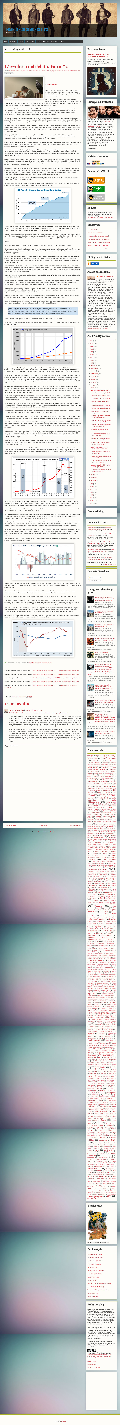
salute (89, 1124)
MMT (89, 1054)
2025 (91, 343)
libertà (96, 1006)
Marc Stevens (90, 1021)
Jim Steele (111, 962)
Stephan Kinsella (111, 1143)
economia (44, 71)
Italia (97, 942)
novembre (94, 368)
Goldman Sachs (104, 912)
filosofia (92, 885)
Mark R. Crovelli (94, 1026)
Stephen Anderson (104, 1145)
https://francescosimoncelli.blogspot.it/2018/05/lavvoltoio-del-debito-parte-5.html (56, 681)
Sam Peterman (99, 1124)
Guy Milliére (93, 923)
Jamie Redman (105, 952)
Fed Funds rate (92, 1267)
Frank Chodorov (104, 887)
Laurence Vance (91, 1000)
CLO (28, 71)
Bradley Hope (105, 805)
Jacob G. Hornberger (101, 945)
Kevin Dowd (98, 992)
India (110, 933)
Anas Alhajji (94, 771)
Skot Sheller (94, 1137)
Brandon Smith (100, 807)
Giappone (98, 906)
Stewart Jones (105, 1148)
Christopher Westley (107, 826)
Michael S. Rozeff (92, 1050)
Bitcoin (92, 796)
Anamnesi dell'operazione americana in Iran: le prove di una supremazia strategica (104, 598)
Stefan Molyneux (99, 1143)
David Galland (112, 846)
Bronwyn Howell (106, 812)
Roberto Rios (90, 1115)
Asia (88, 786)
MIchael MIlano (104, 1045)
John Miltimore (109, 967)
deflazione (104, 853)
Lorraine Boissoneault (94, 1012)
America (105, 767)
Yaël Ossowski (93, 1194)
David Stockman (35, 71)
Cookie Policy (91, 1364)
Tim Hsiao (90, 1164)
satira (101, 1125)
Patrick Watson (103, 1075)
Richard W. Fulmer (103, 1104)
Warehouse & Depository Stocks (97, 1290)
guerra (101, 920)
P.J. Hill (103, 1071)
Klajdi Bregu (100, 995)
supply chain (108, 1150)
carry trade (23, 71)
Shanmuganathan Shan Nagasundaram (97, 1132)
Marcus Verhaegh (98, 1023)
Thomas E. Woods (101, 1159)
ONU (95, 1071)
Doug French (101, 863)
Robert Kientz (104, 1109)
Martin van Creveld (106, 1031)
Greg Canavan (105, 916)
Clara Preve (97, 830)
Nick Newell (110, 1062)
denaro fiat (99, 855)
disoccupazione (110, 859)
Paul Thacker (100, 1078)
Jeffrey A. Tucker (96, 960)
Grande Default (110, 914)
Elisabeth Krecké (91, 874)
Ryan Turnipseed (109, 1122)
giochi (98, 908)
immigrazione (98, 933)
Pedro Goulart (110, 1080)
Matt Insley (102, 1033)
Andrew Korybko (109, 773)
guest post (98, 921)
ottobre (93, 371)
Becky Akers (101, 788)
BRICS (113, 811)
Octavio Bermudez (95, 1070)
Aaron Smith (110, 755)
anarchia (113, 769)
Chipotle (107, 819)
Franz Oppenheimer (104, 891)
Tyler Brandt (107, 1170)
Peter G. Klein (110, 1083)
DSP (88, 867)
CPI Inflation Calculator (94, 1261)
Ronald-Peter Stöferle (103, 1116)
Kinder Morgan (91, 995)
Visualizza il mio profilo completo (97, 328)
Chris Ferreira (97, 821)
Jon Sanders (112, 974)
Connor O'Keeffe (92, 835)
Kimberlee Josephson (107, 993)
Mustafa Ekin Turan (109, 1057)
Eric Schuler (101, 878)
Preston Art (101, 1093)
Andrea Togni (104, 771)
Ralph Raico (94, 1096)
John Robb (106, 971)
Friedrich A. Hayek (106, 894)
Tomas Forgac (110, 1166)
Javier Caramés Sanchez (104, 957)
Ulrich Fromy (100, 1172)
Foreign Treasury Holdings (95, 1270)
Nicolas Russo (105, 1064)
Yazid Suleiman (112, 1194)
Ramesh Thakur (103, 1096)
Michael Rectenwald (106, 1049)
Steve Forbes (106, 1146)
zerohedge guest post (96, 1196)
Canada (98, 816)
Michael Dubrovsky (92, 1042)
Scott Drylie (90, 1127)
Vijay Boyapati (101, 1178)
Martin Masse (97, 1029)
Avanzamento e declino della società (99, 242)
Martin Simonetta (92, 1031)
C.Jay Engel (90, 816)
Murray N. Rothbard (93, 1057)
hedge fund (97, 927)
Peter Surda (90, 1087)
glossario (107, 910)
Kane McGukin (98, 986)
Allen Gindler (110, 766)
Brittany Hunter (95, 812)
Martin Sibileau (108, 1029)
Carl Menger (107, 816)
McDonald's (111, 1035)
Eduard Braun (110, 871)
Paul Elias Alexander (108, 1076)
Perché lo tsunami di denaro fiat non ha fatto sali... (101, 457)
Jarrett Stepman (99, 953)
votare (96, 1183)
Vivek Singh (106, 1181)
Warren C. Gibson (109, 1185)
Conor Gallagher (104, 835)
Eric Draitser (96, 876)
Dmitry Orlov (95, 861)
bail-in (106, 786)
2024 (91, 346)
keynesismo (91, 994)
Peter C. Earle (91, 1083)
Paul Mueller (90, 1078)
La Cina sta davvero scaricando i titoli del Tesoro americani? (105, 639)
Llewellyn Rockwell (106, 1008)
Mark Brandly (100, 1024)
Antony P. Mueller (93, 780)
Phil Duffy (110, 1088)
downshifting (92, 865)
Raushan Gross (99, 1098)
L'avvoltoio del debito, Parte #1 (101, 405)
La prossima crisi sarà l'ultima (100, 408)
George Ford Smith (108, 900)
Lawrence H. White (106, 1000)
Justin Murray (99, 985)
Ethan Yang (103, 880)
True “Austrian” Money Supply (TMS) (99, 1283)
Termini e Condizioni (93, 1367)
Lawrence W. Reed (92, 1002)
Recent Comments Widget (110, 564)
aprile (93, 387)
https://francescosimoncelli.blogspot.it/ (40, 663)
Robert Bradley (99, 1108)
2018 (91, 363)
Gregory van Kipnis (111, 918)
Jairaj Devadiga (98, 947)
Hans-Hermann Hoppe (93, 925)
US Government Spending (95, 1286)
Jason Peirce (112, 955)
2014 (91, 492)
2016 (91, 486)
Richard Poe (91, 1104)
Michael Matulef (111, 1043)
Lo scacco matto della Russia (100, 395)
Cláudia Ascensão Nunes (109, 830)
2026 (91, 341)
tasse (102, 1154)
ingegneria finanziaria (56, 71)
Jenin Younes (93, 962)
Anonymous (91, 527)
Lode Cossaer (103, 1010)
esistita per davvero (93, 126)
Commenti (93, 580)
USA (79, 71)
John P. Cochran (105, 969)
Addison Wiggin (103, 757)
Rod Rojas (99, 1115)
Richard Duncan (111, 1100)
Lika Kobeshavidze (109, 1006)
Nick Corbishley (106, 1061)
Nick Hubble (100, 1062)
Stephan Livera (93, 1145)
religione (109, 1098)
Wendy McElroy (102, 1189)
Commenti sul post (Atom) (46, 832)
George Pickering (91, 902)
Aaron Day (90, 755)
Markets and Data (93, 1277)
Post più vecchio (75, 825)
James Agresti (109, 947)
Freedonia (91, 894)
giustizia (105, 908)
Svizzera (110, 1152)
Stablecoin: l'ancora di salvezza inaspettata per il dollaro (105, 732)
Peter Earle (101, 1083)
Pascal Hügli (112, 1071)
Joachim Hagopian (103, 964)
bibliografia (106, 790)
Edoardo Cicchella (99, 871)
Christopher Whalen (92, 828)
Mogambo (98, 1054)
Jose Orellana (110, 978)
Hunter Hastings (91, 932)
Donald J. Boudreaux (107, 861)
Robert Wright (109, 1113)
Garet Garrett (101, 896)
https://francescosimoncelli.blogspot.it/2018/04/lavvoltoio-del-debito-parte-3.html (56, 674)
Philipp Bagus (91, 1090)
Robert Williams (99, 1113)
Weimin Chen (103, 1187)
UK (90, 1172)
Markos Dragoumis (101, 1028)
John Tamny (99, 973)
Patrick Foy (111, 1073)
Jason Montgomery (92, 955)
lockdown (91, 1010)
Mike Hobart (110, 1052)
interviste (109, 939)
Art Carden (97, 783)
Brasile (110, 807)
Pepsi (89, 1081)
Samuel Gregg (93, 1125)
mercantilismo (91, 1038)
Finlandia (102, 885)
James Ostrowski (108, 950)
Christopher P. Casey (93, 826)
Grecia (94, 916)
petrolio (99, 1089)
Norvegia (94, 1068)
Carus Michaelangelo (101, 818)
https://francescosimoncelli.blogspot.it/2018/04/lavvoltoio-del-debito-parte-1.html (56, 670)
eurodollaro (97, 881)
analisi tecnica (99, 769)
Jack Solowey (110, 943)
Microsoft (104, 1050)
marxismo (90, 1033)
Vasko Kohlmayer (109, 1174)
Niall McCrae (95, 1061)
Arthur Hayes (106, 783)
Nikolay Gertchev (98, 1066)
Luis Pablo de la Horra (100, 1015)
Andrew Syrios (104, 775)
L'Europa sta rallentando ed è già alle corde (100, 434)
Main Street (67, 71)
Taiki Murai (91, 1154)
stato (113, 1139)
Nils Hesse (107, 1066)
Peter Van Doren (102, 1087)
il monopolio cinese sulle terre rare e (99, 542)
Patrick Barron (93, 1073)
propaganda (111, 1093)
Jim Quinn (102, 962)
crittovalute (112, 837)
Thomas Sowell (97, 1163)
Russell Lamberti (92, 1120)
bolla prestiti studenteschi (107, 804)
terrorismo (90, 1157)
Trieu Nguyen (109, 1168)
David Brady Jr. (102, 846)
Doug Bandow (91, 863)
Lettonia (108, 1004)
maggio (93, 385)
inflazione (91, 935)
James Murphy (97, 950)
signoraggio (108, 1134)
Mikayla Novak (100, 1052)
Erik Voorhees (110, 878)
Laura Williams (110, 999)
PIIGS (102, 1091)
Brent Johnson (106, 809)
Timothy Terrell (110, 1164)
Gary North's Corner (108, 898)
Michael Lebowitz (99, 1043)
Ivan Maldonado (108, 941)
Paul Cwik (97, 1076)
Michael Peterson (109, 1047)
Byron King (109, 814)
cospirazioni (98, 837)
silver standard (91, 1135)
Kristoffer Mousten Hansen (95, 997)
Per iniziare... (13, 41)
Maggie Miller (99, 1017)
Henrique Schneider (110, 927)
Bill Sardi (100, 792)
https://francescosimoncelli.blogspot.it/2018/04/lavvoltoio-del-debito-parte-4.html (56, 678)
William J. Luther (103, 1191)
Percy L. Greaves (108, 1081)
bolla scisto (94, 805)
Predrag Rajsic (91, 1093)
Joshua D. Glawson (105, 981)
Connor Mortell (110, 833)
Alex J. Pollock (94, 762)
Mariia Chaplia (91, 1024)
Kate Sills (97, 990)
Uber (114, 1170)
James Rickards (92, 952)
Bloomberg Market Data (94, 1257)
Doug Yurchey (112, 863)
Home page (43, 825)
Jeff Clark (95, 958)
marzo (93, 475)
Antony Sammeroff (108, 780)
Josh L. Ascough (92, 981)
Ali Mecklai (113, 764)
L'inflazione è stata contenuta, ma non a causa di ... (100, 439)
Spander (90, 542)
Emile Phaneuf (103, 874)
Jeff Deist (102, 958)
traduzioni (74, 71)
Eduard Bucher (91, 873)
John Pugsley (97, 971)
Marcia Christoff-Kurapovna (103, 1021)
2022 (91, 352)
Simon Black (101, 1135)
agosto (93, 376)
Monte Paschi (107, 1055)
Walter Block (106, 1183)
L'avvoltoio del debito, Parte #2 (101, 398)
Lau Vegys (101, 999)
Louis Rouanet (106, 1012)
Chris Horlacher (107, 821)
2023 (91, 349)
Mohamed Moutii (109, 1054)
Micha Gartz (109, 1040)
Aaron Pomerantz (100, 755)
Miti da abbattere (30, 41)
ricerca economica (94, 1100)
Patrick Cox (103, 1073)
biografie (94, 794)
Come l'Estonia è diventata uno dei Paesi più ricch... (101, 461)
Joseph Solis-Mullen (93, 979)
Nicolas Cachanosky (93, 1064)
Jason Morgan (103, 955)
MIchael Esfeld (105, 1042)
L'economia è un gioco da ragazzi (98, 236)
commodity (98, 833)
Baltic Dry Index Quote (94, 1254)
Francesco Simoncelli (16, 710)
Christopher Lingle (109, 824)
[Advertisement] (42, 58)
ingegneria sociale (94, 939)
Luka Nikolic (111, 1015)
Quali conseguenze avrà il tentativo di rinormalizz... (99, 448)
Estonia (89, 880)
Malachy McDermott (97, 1019)
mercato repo (106, 1038)
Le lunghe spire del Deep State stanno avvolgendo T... (101, 416)
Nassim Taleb (91, 1059)
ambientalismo (92, 767)
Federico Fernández (100, 883)
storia (97, 1150)
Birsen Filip (112, 794)
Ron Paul (90, 1116)
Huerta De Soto (107, 930)
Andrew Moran (91, 775)
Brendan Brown (92, 809)
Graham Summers (96, 914)
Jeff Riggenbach (111, 958)
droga (111, 865)
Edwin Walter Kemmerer (106, 873)
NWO (102, 1068)
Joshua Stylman (102, 983)
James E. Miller (102, 948)
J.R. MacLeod (100, 943)
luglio (93, 379)
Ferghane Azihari (111, 883)
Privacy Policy (91, 1361)
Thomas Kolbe (102, 1161)
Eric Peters (92, 878)
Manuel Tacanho (109, 1019)
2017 (91, 484)
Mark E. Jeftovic (111, 1024)
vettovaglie (102, 1176)
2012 (91, 498)
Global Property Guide (94, 1274)
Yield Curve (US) (92, 1296)
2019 (91, 360)
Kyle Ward (110, 997)
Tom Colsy (90, 1166)
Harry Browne (107, 925)
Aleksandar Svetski (98, 761)
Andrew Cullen (98, 773)
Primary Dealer (92, 1280)
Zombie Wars (92, 1198)
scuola (89, 1129)
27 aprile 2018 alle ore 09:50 (34, 710)
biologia (102, 794)
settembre (94, 373)
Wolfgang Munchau (111, 1192)
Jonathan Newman (108, 976)
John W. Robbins (93, 974)
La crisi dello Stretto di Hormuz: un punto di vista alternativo (105, 701)
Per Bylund (97, 1081)
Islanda (89, 941)
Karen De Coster (109, 986)
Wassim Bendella (92, 1187)
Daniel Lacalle (104, 844)
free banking (108, 892)
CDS (91, 819)
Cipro (88, 830)
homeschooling (92, 930)
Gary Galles (92, 898)
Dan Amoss (93, 839)
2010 (91, 503)
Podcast (39, 41)
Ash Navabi (111, 785)
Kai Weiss (108, 985)
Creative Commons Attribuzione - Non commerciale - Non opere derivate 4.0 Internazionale (99, 1356)
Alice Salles (92, 766)
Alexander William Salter (101, 764)
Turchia (98, 1170)
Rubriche (21, 41)
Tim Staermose (99, 1164)
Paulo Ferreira (91, 1080)
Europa (108, 882)
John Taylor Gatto (110, 973)
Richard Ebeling (94, 1102)
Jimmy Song (91, 964)
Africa (95, 758)
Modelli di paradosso (101, 652)
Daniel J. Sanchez (107, 842)
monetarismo (91, 1055)
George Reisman (104, 902)
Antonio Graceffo (92, 778)
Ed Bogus (90, 871)
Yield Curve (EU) (92, 1293)
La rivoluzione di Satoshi (95, 233)
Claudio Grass (94, 832)
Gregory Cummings (99, 918)
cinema (110, 828)
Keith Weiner (106, 990)
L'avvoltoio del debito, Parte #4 (101, 390)
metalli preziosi (93, 1040)
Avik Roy (98, 786)
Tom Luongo (99, 1166)
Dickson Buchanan (102, 857)
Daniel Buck (112, 839)
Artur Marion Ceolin (100, 785)
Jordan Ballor (90, 978)
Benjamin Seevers (111, 788)
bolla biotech (104, 798)
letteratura (97, 1004)
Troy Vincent (90, 1170)
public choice (106, 1095)
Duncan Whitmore (98, 867)
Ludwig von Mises (103, 1013)
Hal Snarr (101, 923)
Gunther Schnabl (110, 921)
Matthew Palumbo (100, 1035)
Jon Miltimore (103, 974)
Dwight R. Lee (108, 867)
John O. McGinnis (92, 969)
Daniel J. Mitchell (94, 842)
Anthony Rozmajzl (109, 776)
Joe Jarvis (97, 966)
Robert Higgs (94, 1109)
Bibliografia (46, 41)
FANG (89, 883)
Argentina (104, 781)
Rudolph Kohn (109, 1118)
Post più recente (10, 825)
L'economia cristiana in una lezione (98, 239)
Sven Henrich (91, 1152)
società (102, 1137)
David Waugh (95, 853)
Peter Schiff (99, 1085)
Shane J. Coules (106, 1130)
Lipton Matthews (92, 1008)
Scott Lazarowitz (109, 1127)
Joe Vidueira (106, 966)
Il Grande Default (92, 229)
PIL (111, 1090)
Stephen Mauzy (97, 1146)
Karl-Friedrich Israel (102, 988)
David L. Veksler (109, 849)
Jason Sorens (92, 957)
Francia (92, 887)
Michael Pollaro (92, 1049)
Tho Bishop (90, 1159)
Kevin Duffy (109, 992)
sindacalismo (111, 1135)
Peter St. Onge (109, 1085)
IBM (109, 932)
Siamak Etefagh (98, 1134)
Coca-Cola (110, 832)
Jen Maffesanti (112, 960)
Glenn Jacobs (98, 910)
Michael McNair (93, 1045)
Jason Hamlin (109, 953)
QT (115, 1095)
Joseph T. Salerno (107, 979)
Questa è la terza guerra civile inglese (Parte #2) (104, 625)
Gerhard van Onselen (99, 904)
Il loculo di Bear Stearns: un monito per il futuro (99, 430)
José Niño (100, 978)
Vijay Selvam (97, 1180)
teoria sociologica (106, 1156)
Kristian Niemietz (109, 995)
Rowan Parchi (99, 1118)
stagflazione (103, 1140)
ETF (48, 71)
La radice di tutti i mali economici (97, 245)
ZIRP (109, 1196)
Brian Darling (97, 811)
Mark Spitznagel (106, 1026)
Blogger (63, 1421)
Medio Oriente (104, 1036)
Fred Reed (97, 892)
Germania (112, 904)
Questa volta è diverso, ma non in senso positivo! (101, 470)
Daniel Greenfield (111, 841)
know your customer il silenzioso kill (101, 550)
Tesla (111, 1157)
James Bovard (91, 948)
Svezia (101, 1152)
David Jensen (98, 849)
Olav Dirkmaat (106, 1070)
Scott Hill (99, 1127)
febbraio (94, 477)
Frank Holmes (103, 889)
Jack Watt (90, 945)
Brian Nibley (106, 811)
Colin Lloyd (90, 833)
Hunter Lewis (102, 932)
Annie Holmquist (98, 776)
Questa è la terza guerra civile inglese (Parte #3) (104, 611)
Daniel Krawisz (91, 844)
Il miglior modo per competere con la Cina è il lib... (100, 443)
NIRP (114, 1066)
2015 (91, 489)
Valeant (89, 1174)
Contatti (62, 41)
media (89, 1036)
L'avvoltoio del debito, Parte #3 (101, 393)
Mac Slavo (90, 1017)
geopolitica (95, 900)
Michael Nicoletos (98, 1047)
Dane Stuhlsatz (103, 839)
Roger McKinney (109, 1115)
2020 (91, 357)
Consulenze (54, 41)
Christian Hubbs (98, 824)
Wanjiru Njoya (97, 1185)
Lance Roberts (91, 999)
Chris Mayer (98, 823)
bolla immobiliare (14, 71)
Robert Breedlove (110, 1108)
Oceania (113, 1068)
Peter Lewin (90, 1085)
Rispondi (11, 741)
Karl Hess (90, 988)
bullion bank (98, 814)
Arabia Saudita (92, 781)
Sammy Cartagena (111, 1124)
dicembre (94, 365)
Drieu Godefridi (103, 865)
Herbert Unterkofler (107, 928)
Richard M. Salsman (108, 1102)
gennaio (94, 480)
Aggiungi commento (11, 746)
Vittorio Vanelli (96, 1181)
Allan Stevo (101, 766)
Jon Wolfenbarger (95, 976)
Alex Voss (105, 762)
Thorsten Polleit (108, 1163)
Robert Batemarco (105, 1106)
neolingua (112, 1059)
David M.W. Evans (92, 851)
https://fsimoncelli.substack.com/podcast (100, 217)
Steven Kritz (97, 1148)
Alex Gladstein (111, 761)
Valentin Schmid (98, 1174)
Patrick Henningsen (92, 1075)
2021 (91, 354)
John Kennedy (99, 967)
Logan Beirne (112, 1010)
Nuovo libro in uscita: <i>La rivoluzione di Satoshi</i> (98, 55)
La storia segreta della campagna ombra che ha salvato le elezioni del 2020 (103, 686)
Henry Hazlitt (94, 928)
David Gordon (94, 847)
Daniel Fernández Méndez (96, 841)
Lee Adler (103, 1002)
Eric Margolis (112, 876)
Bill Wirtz (108, 792)
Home (5, 41)
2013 (91, 495)
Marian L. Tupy (109, 1023)
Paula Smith (110, 1078)
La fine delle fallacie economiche (97, 249)
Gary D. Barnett (111, 896)
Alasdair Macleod (109, 759)
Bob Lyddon (105, 796)
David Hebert (105, 847)
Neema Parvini (102, 1059)
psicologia (95, 1095)
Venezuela (90, 1176)
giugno (93, 382)
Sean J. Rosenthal (102, 1129)
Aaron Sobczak (91, 757)
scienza (109, 1125)
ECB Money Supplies (94, 1264)
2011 (91, 500)
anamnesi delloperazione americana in (99, 528)
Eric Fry (104, 876)
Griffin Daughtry (93, 919)
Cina (101, 828)
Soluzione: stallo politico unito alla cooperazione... (100, 466)
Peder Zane (101, 1080)
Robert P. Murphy (101, 1111)
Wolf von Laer (99, 1192)
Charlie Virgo (99, 819)
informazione (106, 935)
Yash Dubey (102, 1194)
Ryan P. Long (99, 1122)
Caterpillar (113, 818)
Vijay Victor (106, 1180)
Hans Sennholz (110, 923)
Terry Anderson (103, 1157)
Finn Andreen (112, 885)
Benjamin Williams (95, 790)
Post (91, 577)
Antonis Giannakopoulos (106, 778)
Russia (103, 1120)
